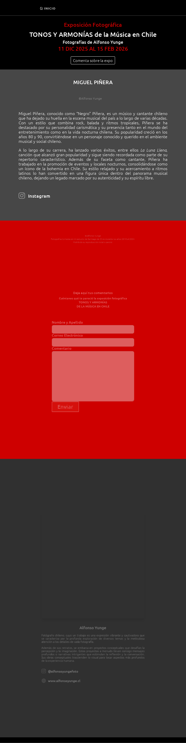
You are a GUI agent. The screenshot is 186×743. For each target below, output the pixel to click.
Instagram (39, 196)
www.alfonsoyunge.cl (69, 667)
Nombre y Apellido (93, 331)
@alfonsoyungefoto (68, 659)
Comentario (93, 371)
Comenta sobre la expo (93, 60)
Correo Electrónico (93, 341)
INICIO (49, 8)
